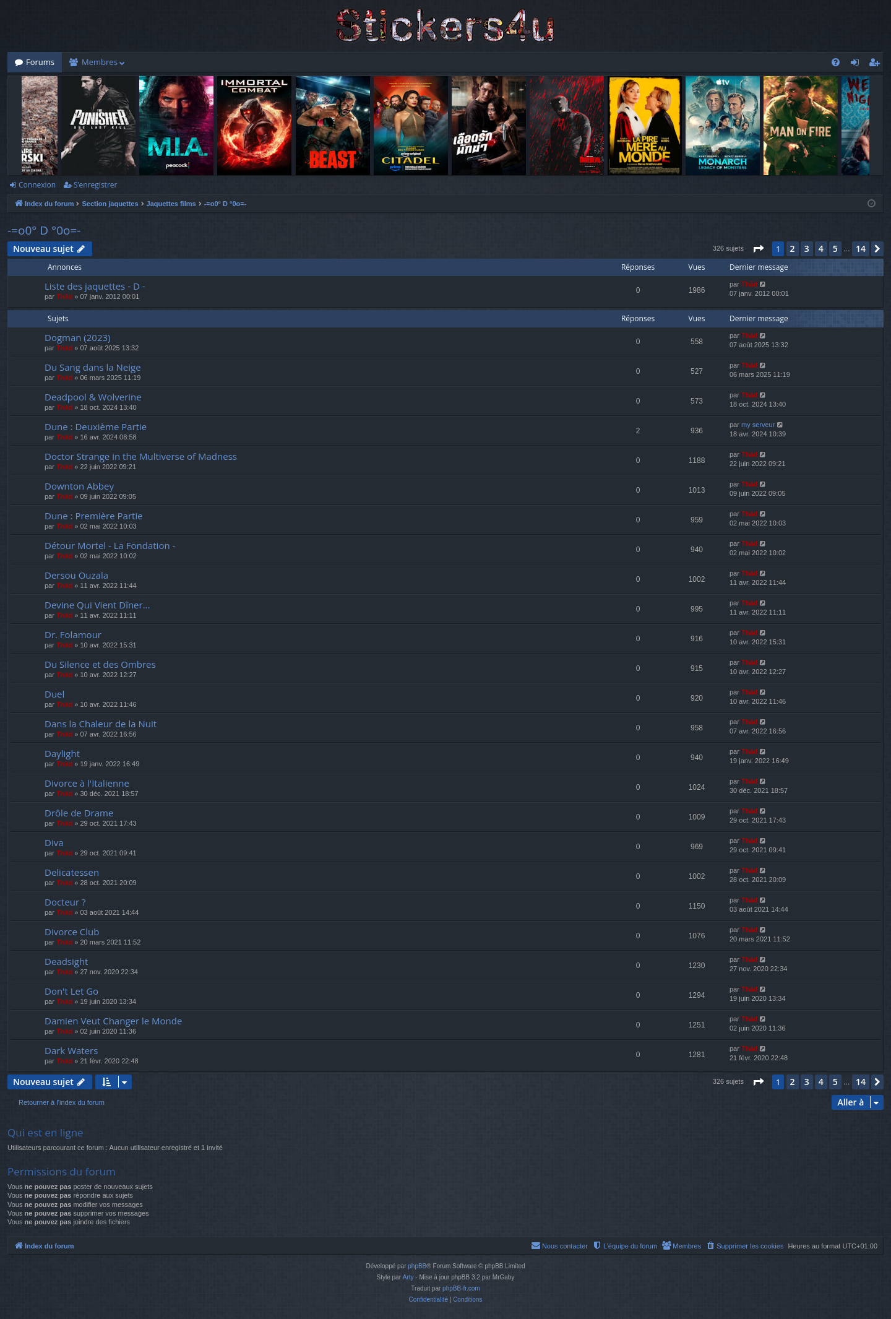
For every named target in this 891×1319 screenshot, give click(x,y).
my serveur (758, 424)
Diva (54, 842)
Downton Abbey (79, 486)
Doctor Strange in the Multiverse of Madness (141, 456)
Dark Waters (71, 1050)
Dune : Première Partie (94, 515)
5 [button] (835, 248)
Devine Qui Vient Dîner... (97, 605)
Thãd (64, 296)
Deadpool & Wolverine (93, 397)
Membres (100, 61)
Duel (54, 694)
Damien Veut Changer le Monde (113, 1020)
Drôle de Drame (79, 813)
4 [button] (821, 248)
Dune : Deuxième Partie (96, 426)
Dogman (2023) (78, 337)
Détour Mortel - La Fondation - (110, 545)
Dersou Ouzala (76, 575)
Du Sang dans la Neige (93, 367)
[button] (758, 248)
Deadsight (66, 961)
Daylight (62, 753)
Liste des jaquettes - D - (95, 286)
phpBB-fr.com (461, 1288)
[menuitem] (835, 62)
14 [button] (861, 248)
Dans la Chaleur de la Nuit (101, 723)
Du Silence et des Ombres (100, 664)
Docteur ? (65, 902)
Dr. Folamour (73, 634)
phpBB (417, 1266)
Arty (408, 1277)
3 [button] (806, 248)
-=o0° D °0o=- (43, 230)
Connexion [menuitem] (857, 64)
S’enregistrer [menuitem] (877, 64)
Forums (40, 61)
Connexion (37, 184)
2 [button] (792, 248)
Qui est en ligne (45, 1132)
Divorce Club (72, 931)
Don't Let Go (71, 991)
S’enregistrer (95, 184)
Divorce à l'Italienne (87, 783)
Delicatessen (72, 872)
